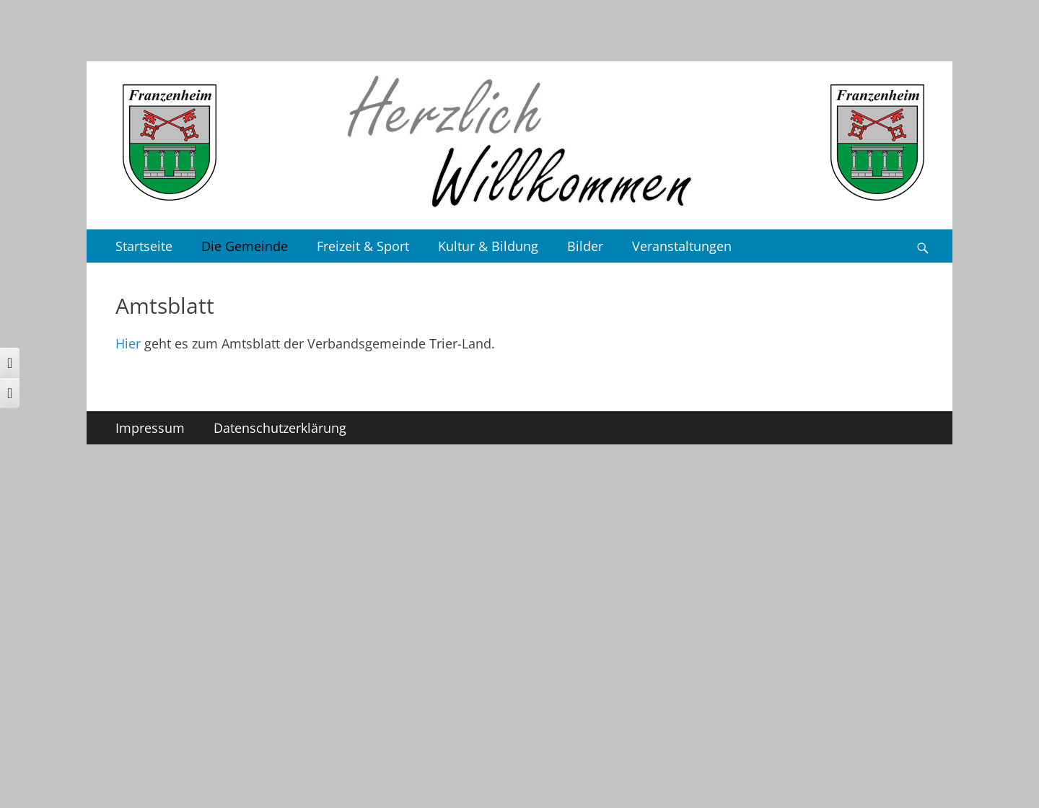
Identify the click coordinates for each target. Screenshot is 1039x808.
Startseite (143, 246)
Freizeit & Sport (363, 246)
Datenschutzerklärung (280, 427)
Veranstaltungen (682, 246)
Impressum (150, 427)
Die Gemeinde (244, 246)
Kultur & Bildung (488, 246)
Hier (128, 343)
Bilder (585, 246)
